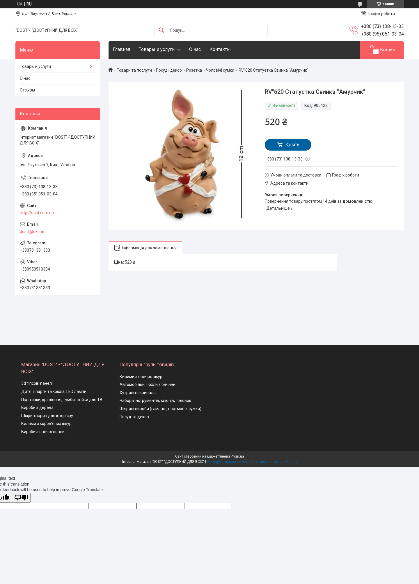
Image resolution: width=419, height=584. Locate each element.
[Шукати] (161, 30)
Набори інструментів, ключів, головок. (156, 400)
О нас (195, 49)
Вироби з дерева (37, 407)
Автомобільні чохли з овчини (147, 384)
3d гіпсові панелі (37, 383)
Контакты (220, 49)
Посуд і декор (169, 70)
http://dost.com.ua (37, 212)
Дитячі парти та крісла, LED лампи (53, 391)
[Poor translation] (21, 498)
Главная (121, 49)
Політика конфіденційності (274, 462)
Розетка (194, 70)
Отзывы (27, 90)
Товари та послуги (134, 70)
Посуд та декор (134, 416)
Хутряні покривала (138, 392)
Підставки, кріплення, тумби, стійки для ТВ (61, 399)
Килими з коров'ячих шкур (46, 423)
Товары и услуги (157, 49)
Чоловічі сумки (220, 70)
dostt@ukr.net (33, 231)
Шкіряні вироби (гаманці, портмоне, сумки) (160, 408)
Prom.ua (237, 456)
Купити (292, 144)
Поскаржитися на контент (228, 462)
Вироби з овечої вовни (43, 431)
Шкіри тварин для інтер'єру (47, 415)
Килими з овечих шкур (141, 376)
